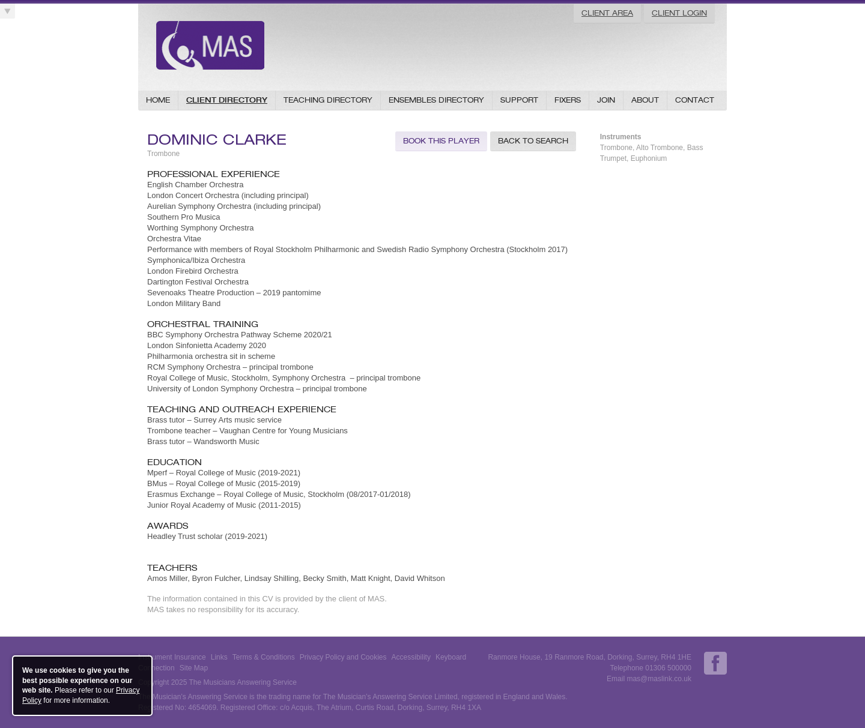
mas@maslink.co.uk (659, 679)
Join (606, 99)
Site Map (194, 668)
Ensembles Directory (436, 99)
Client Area (607, 12)
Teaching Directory (328, 99)
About (645, 99)
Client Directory (226, 99)
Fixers (567, 99)
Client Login (679, 12)
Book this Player (441, 140)
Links (219, 657)
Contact (694, 99)
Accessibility (411, 657)
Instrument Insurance (172, 657)
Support (519, 99)
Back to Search (533, 140)
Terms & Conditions (263, 657)
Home (158, 99)
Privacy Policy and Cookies (343, 657)
